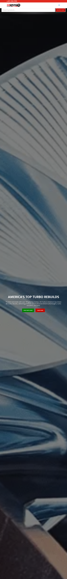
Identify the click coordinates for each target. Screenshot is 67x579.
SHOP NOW (40, 310)
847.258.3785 (12, 1)
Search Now (60, 10)
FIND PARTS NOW (28, 310)
